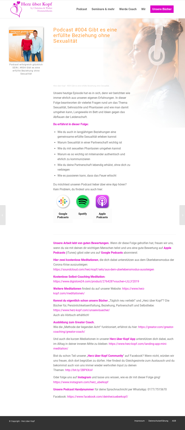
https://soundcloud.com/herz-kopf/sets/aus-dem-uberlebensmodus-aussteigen (103, 269)
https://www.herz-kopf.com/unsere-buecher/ (81, 310)
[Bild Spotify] (82, 206)
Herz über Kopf (59, 86)
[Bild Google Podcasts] (63, 208)
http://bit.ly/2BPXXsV (79, 370)
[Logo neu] (31, 9)
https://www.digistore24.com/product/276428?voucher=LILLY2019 (96, 281)
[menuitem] (81, 9)
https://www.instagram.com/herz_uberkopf (80, 382)
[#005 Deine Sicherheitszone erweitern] (182, 215)
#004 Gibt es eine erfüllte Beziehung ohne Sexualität (88, 86)
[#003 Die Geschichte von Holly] (3, 215)
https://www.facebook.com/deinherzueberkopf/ (97, 396)
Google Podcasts (112, 252)
